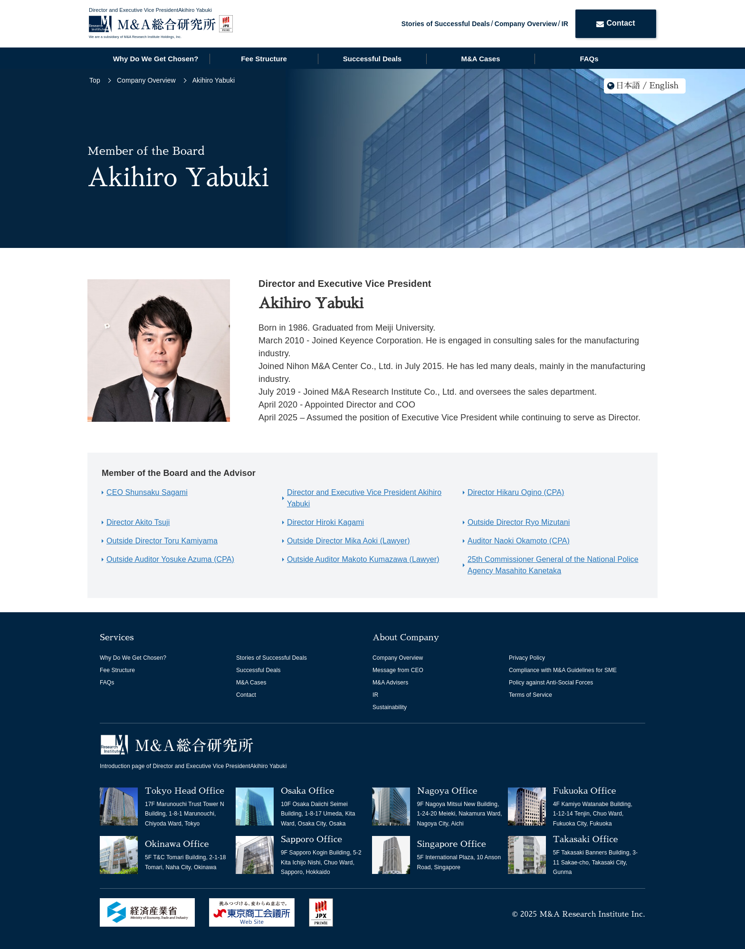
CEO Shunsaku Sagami (147, 492)
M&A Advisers (390, 682)
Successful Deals (372, 59)
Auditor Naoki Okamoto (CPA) (519, 541)
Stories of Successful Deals (445, 24)
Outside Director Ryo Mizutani (519, 522)
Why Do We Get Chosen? (156, 59)
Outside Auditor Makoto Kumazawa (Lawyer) (363, 559)
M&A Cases (480, 59)
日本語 (628, 86)
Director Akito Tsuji (138, 522)
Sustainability (389, 707)
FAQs (589, 59)
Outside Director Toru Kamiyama (162, 541)
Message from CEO (397, 670)
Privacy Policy (527, 658)
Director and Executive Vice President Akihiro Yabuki (364, 498)
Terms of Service (530, 695)
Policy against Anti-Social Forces (551, 682)
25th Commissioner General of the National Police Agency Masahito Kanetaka (553, 565)
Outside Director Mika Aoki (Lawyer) (348, 541)
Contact (615, 23)
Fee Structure (264, 59)
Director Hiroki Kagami (325, 522)
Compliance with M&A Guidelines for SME (563, 670)
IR (565, 24)
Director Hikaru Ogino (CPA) (516, 492)
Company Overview (526, 24)
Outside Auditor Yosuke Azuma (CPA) (170, 559)
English (663, 86)
